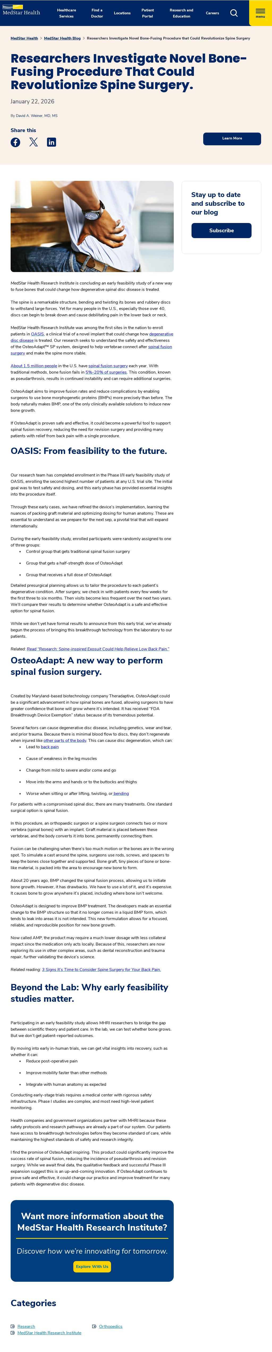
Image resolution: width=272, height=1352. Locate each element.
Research (26, 1326)
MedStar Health (24, 38)
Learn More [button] (232, 138)
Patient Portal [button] (148, 13)
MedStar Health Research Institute (49, 1333)
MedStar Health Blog (62, 38)
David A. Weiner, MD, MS (37, 115)
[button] (239, 13)
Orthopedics (110, 1326)
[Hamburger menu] (260, 13)
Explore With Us (92, 1267)
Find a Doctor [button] (97, 13)
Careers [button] (212, 13)
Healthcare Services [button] (66, 13)
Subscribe (221, 230)
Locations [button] (122, 13)
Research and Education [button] (181, 13)
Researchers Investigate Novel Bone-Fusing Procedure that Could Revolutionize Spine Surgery (168, 38)
